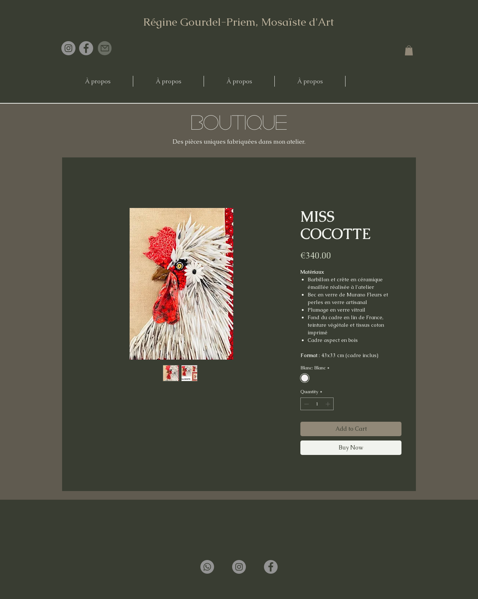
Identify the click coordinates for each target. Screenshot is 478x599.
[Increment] (328, 404)
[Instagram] (68, 48)
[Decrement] (305, 404)
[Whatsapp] (207, 567)
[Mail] (105, 48)
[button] (409, 50)
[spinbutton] (317, 404)
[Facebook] (86, 48)
